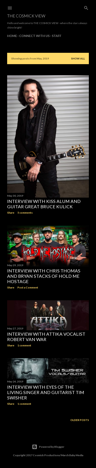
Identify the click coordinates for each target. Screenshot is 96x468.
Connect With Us (34, 36)
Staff (56, 36)
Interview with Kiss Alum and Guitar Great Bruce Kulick (44, 203)
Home (12, 36)
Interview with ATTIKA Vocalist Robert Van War (46, 336)
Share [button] (10, 212)
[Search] (86, 7)
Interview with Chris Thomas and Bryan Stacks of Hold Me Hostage (43, 276)
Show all (78, 58)
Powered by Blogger (48, 447)
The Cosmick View (26, 15)
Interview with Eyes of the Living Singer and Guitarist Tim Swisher (45, 392)
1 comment (24, 345)
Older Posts (79, 420)
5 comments (25, 212)
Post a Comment (27, 287)
